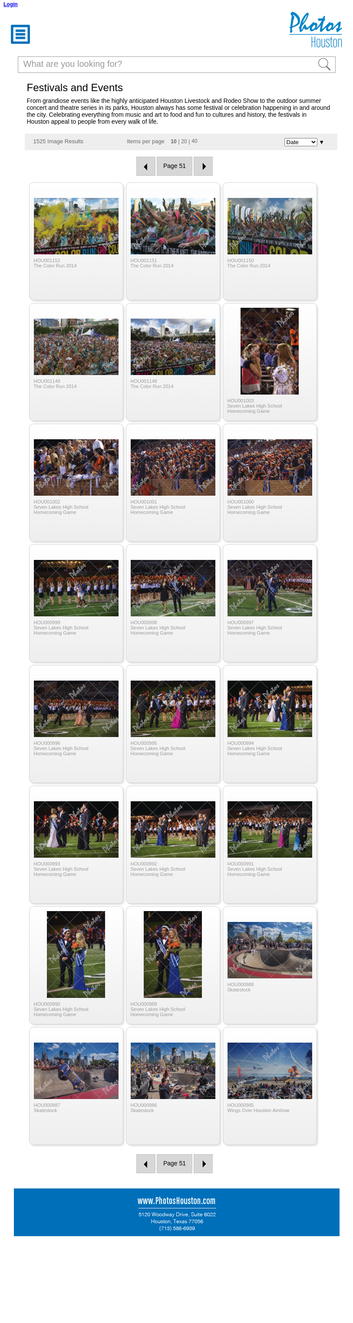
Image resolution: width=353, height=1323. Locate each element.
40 (194, 141)
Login (10, 4)
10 (173, 141)
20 (184, 141)
